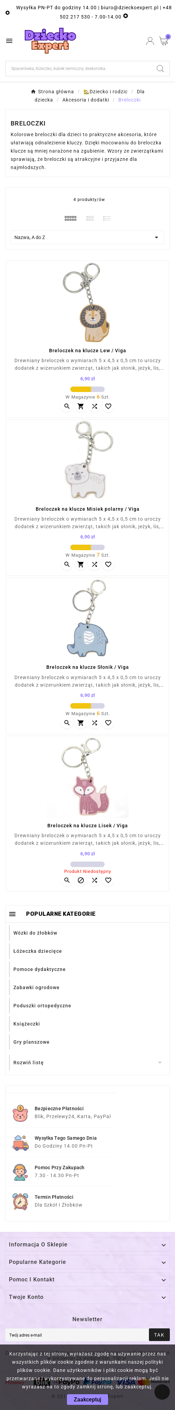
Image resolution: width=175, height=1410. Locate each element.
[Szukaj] (78, 68)
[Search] (160, 68)
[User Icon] (150, 41)
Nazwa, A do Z (87, 237)
